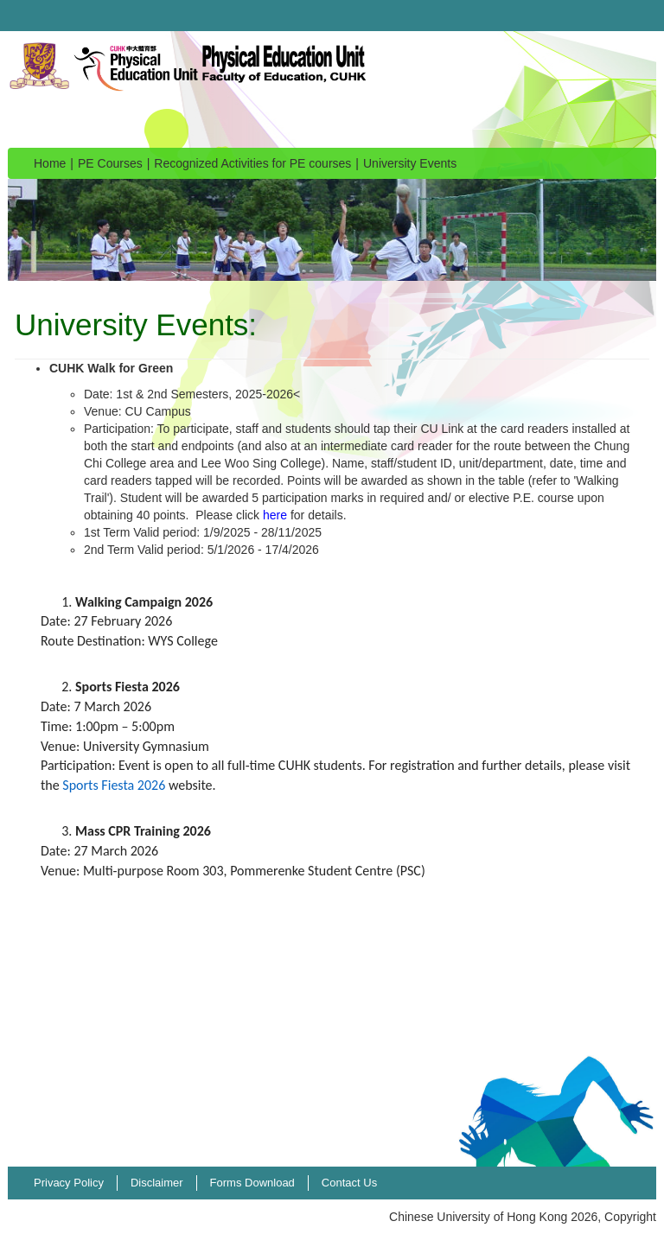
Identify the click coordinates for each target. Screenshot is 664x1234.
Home (50, 163)
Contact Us (349, 1182)
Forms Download (252, 1182)
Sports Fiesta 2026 (113, 785)
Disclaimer (157, 1182)
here (275, 515)
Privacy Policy (69, 1182)
